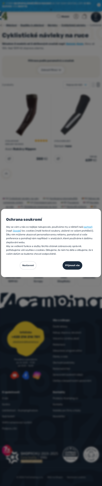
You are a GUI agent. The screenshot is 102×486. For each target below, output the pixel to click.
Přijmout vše (72, 265)
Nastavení (28, 265)
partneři (88, 226)
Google (16, 230)
